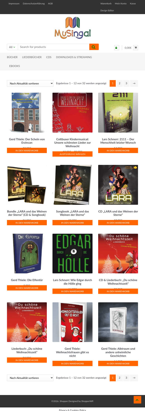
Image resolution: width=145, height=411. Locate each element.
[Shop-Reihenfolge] (30, 83)
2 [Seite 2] (119, 83)
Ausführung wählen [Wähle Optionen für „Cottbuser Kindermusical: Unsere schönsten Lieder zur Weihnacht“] (73, 153)
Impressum (14, 3)
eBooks (14, 65)
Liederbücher (32, 57)
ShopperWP (87, 398)
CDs (49, 57)
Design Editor (107, 10)
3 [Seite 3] (126, 83)
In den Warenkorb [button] (27, 150)
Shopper (64, 398)
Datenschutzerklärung (34, 3)
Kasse (133, 3)
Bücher (12, 57)
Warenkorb (106, 3)
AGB (50, 3)
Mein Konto (120, 3)
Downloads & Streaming (74, 57)
